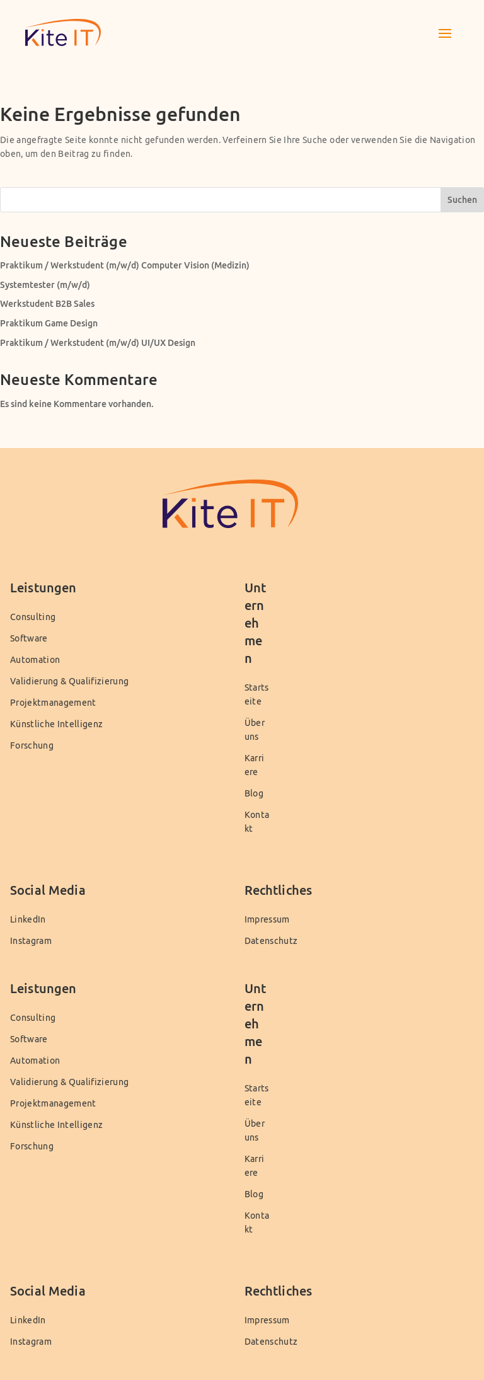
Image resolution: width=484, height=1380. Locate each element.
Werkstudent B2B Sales (47, 303)
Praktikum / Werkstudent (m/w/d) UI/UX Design (97, 342)
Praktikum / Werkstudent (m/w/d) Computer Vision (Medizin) (125, 265)
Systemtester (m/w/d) (45, 284)
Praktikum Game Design (49, 323)
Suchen (462, 199)
